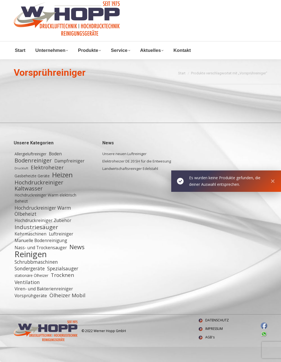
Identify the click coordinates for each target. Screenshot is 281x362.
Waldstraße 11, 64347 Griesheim (45, 10)
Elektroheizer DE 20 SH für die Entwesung (136, 176)
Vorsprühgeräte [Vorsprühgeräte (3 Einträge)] (31, 311)
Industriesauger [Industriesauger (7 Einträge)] (36, 242)
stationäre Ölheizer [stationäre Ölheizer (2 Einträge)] (31, 290)
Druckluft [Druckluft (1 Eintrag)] (21, 183)
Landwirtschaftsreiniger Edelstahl (130, 183)
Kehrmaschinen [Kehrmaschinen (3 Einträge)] (30, 249)
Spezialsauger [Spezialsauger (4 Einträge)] (62, 283)
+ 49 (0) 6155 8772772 (82, 4)
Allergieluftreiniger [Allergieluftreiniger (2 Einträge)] (30, 169)
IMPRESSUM (214, 343)
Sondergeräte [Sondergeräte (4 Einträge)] (30, 283)
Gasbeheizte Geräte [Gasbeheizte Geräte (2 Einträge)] (32, 190)
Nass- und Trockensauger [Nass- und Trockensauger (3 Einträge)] (41, 263)
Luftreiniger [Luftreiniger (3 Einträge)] (61, 249)
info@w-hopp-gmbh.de (35, 4)
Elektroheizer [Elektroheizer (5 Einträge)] (47, 182)
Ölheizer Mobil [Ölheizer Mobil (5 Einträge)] (67, 310)
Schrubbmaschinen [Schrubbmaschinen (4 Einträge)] (36, 277)
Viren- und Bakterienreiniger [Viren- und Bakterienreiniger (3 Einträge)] (44, 304)
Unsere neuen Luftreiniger (124, 168)
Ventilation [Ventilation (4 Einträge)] (27, 297)
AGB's (210, 352)
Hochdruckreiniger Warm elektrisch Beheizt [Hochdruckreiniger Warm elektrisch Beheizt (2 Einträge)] (45, 213)
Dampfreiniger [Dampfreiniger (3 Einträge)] (69, 176)
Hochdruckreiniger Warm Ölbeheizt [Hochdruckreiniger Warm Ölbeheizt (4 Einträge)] (43, 226)
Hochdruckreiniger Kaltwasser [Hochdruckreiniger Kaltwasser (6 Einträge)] (39, 201)
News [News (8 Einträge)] (77, 262)
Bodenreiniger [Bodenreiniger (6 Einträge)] (33, 176)
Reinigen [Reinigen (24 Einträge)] (31, 269)
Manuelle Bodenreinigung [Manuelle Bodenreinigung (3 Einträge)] (41, 255)
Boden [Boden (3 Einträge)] (55, 169)
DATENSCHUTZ (217, 335)
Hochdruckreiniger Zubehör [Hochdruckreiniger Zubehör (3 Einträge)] (43, 235)
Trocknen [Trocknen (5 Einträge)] (62, 290)
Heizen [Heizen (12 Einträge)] (62, 190)
